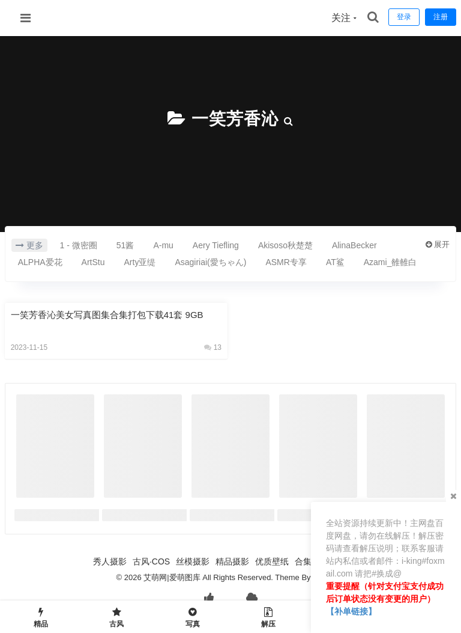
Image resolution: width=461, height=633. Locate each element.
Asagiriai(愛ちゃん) (210, 262)
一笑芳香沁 (235, 118)
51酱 (125, 245)
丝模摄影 (192, 561)
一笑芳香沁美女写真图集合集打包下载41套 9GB (107, 315)
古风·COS (151, 561)
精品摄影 (232, 561)
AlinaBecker (354, 245)
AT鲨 (335, 262)
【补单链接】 (351, 611)
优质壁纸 (272, 561)
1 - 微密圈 (78, 245)
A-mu (163, 245)
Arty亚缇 (140, 262)
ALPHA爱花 (40, 262)
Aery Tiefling (216, 245)
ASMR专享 (285, 262)
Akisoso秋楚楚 (285, 245)
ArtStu (93, 262)
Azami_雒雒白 (390, 262)
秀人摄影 (110, 561)
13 (212, 347)
